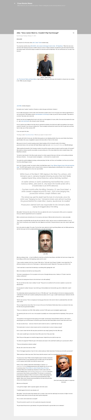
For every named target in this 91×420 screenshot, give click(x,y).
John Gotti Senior (25, 121)
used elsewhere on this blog (41, 114)
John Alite (19, 105)
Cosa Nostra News (24, 3)
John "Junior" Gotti (36, 42)
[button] (73, 33)
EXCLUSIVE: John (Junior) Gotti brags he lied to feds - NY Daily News (47, 46)
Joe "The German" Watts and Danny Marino (27, 79)
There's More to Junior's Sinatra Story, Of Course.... (37, 368)
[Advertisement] (45, 19)
